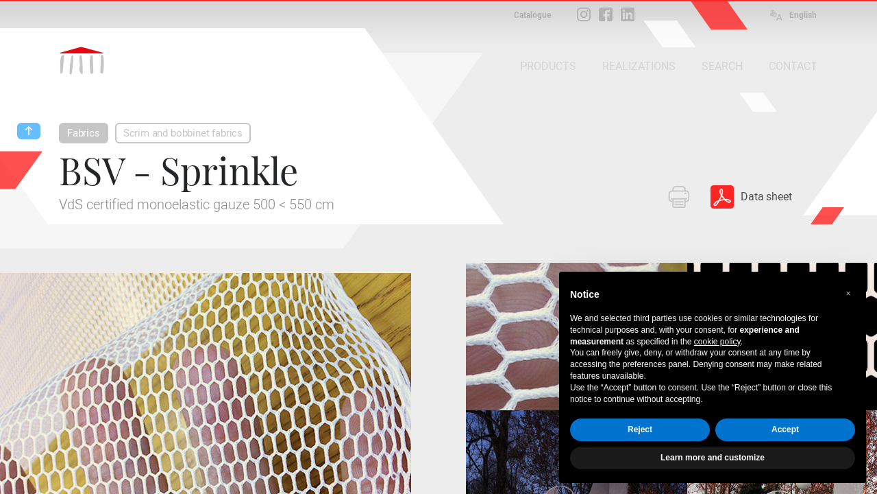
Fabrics (83, 133)
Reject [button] (640, 429)
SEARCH (722, 66)
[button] (848, 294)
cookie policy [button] (717, 341)
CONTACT (793, 66)
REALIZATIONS (639, 66)
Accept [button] (785, 429)
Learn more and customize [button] (712, 457)
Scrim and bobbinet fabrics (183, 133)
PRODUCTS (548, 66)
